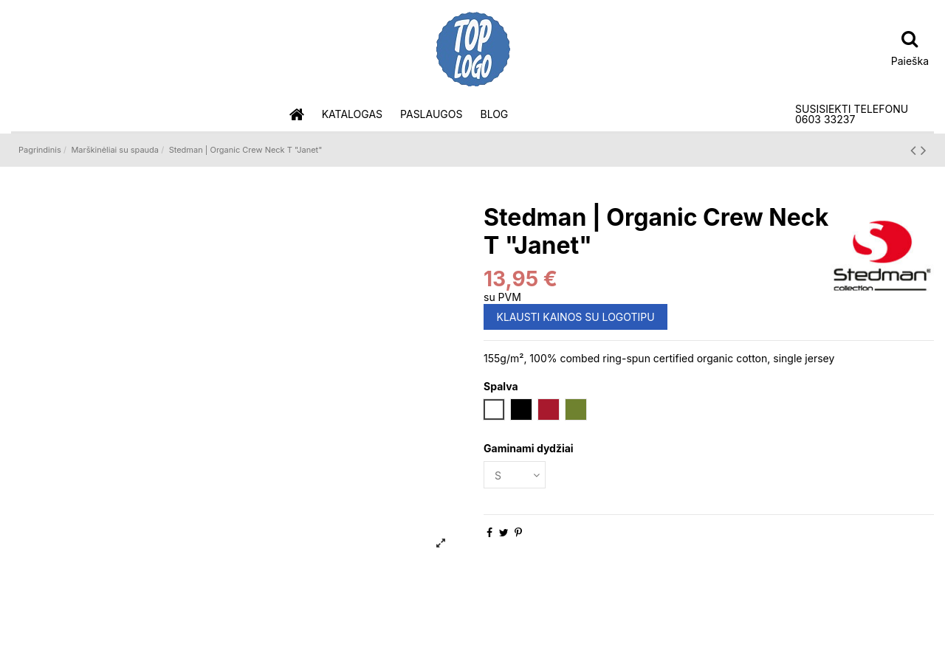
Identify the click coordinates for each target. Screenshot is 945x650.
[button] (352, 114)
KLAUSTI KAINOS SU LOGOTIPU (576, 317)
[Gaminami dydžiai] (515, 474)
